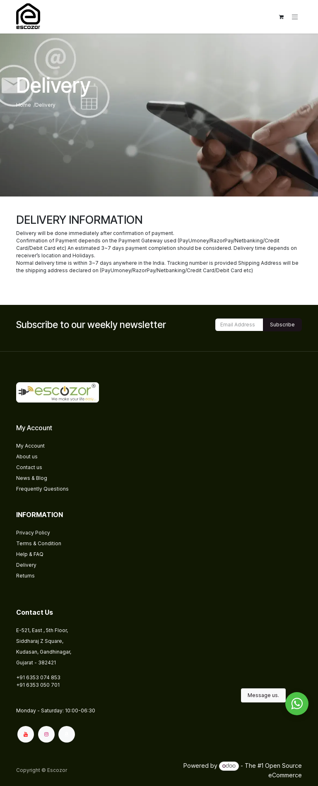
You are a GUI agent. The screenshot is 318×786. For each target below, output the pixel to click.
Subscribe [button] (282, 324)
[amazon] (66, 734)
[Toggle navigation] (295, 17)
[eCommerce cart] (281, 17)
